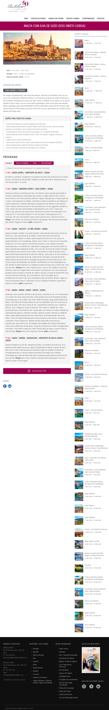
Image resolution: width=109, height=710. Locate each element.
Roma (87, 40)
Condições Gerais (64, 676)
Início (26, 18)
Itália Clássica (89, 505)
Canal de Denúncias (65, 694)
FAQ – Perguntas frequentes (68, 655)
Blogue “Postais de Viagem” (68, 661)
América (35, 661)
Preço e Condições (22, 163)
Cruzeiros (36, 674)
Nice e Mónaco (90, 625)
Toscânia (88, 565)
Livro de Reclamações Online (68, 698)
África (35, 664)
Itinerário (8, 163)
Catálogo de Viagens (38, 18)
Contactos (100, 18)
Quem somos (63, 649)
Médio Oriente (37, 668)
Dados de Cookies (65, 691)
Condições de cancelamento (68, 679)
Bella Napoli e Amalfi (92, 541)
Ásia (34, 658)
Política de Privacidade (66, 688)
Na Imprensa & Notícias (66, 658)
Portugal (36, 649)
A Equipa (62, 652)
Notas (35, 163)
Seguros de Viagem (65, 673)
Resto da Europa (38, 655)
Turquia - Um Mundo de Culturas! (96, 231)
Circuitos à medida (72, 18)
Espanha (35, 652)
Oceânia (35, 671)
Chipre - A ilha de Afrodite (94, 148)
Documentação (46, 163)
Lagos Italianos (90, 100)
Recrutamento (63, 670)
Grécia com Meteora (92, 219)
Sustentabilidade (88, 18)
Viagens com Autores (55, 18)
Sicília (87, 160)
